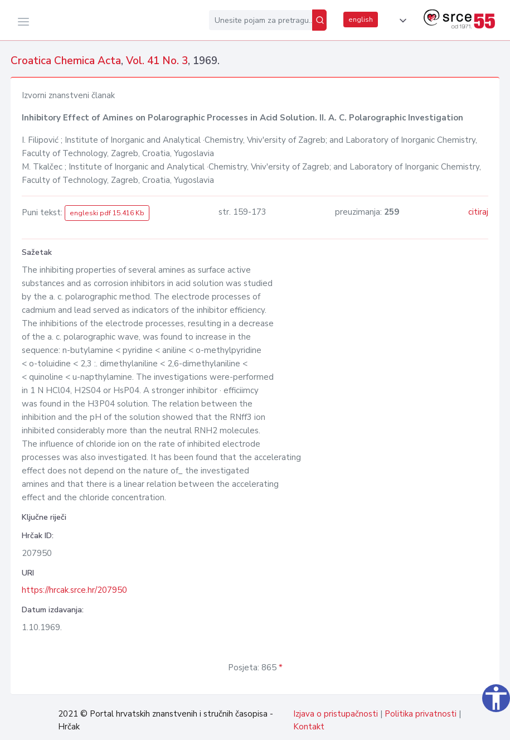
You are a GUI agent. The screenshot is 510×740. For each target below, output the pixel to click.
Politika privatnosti (420, 713)
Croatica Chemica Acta (66, 61)
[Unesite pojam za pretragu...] (260, 20)
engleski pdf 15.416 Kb (107, 213)
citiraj (478, 211)
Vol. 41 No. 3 (157, 61)
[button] (400, 20)
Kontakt (308, 726)
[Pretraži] (319, 20)
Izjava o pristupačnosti (335, 713)
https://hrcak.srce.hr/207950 (74, 590)
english (360, 19)
